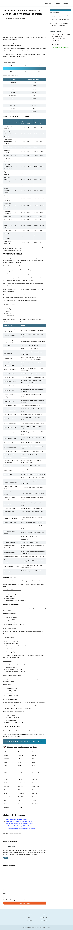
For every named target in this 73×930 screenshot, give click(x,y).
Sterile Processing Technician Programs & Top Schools (19, 823)
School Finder (43, 920)
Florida (34, 758)
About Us (29, 914)
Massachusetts (35, 772)
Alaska (19, 751)
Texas (5, 800)
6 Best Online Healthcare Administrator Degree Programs (20, 828)
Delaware (20, 758)
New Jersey (35, 783)
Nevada (5, 783)
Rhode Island (35, 793)
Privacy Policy (43, 917)
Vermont (34, 800)
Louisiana (34, 769)
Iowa (33, 765)
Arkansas (6, 755)
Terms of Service (29, 920)
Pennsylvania (21, 793)
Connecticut (6, 758)
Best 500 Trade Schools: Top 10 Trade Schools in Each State (61, 35)
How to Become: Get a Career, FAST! (61, 47)
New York (20, 786)
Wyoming (20, 807)
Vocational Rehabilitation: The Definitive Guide (59, 43)
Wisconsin (6, 807)
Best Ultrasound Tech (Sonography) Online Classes (19, 826)
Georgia (5, 762)
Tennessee (34, 796)
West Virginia (35, 803)
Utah (19, 800)
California (20, 755)
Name (5, 887)
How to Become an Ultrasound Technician (29, 741)
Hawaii (19, 762)
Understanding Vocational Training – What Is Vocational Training (61, 24)
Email (5, 893)
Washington (20, 803)
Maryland (20, 772)
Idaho (33, 762)
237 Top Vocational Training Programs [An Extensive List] (61, 15)
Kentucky (20, 769)
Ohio (19, 789)
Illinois (5, 765)
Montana (20, 779)
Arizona (34, 751)
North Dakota (7, 789)
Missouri (6, 779)
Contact (43, 914)
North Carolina (35, 786)
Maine (5, 772)
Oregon (5, 793)
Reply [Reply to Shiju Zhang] (5, 857)
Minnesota (20, 776)
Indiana (19, 765)
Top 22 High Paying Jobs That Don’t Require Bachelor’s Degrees (60, 20)
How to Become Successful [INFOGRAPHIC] (58, 39)
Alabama (6, 751)
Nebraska (34, 779)
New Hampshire (21, 783)
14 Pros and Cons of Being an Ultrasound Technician (19, 821)
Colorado (34, 755)
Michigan (6, 776)
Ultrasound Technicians (16, 833)
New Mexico (7, 786)
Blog (29, 917)
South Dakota (21, 796)
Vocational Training (36, 927)
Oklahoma (34, 789)
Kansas (5, 769)
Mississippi (34, 776)
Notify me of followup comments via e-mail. (14, 899)
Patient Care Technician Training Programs (16, 819)
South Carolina (7, 796)
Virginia (5, 803)
